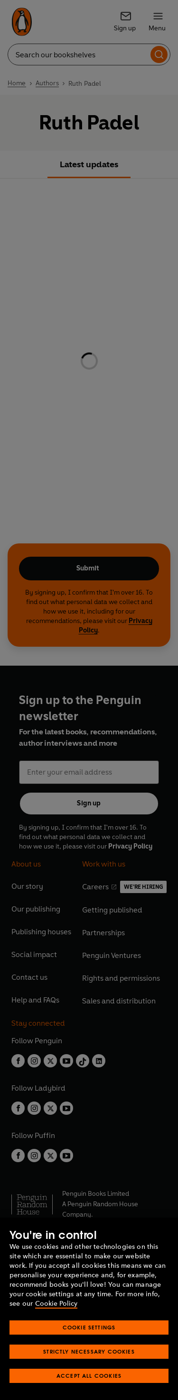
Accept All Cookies (89, 1375)
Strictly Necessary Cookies (89, 1351)
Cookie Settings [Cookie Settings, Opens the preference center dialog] (89, 1327)
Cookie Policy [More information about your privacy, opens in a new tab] (56, 1304)
